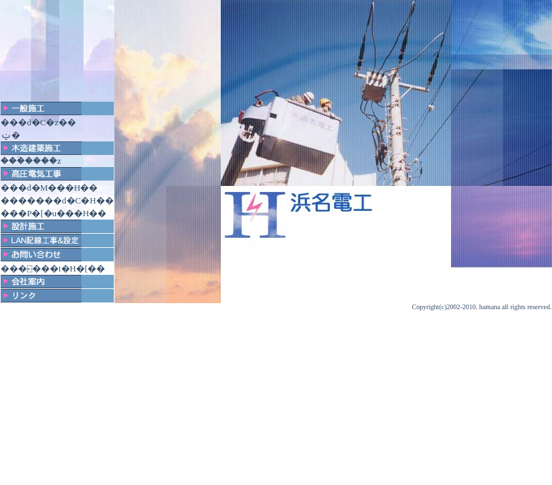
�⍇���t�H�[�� (61, 268)
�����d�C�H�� (66, 200)
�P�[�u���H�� (62, 213)
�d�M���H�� (58, 188)
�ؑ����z (39, 161)
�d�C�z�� (47, 122)
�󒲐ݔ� (10, 135)
